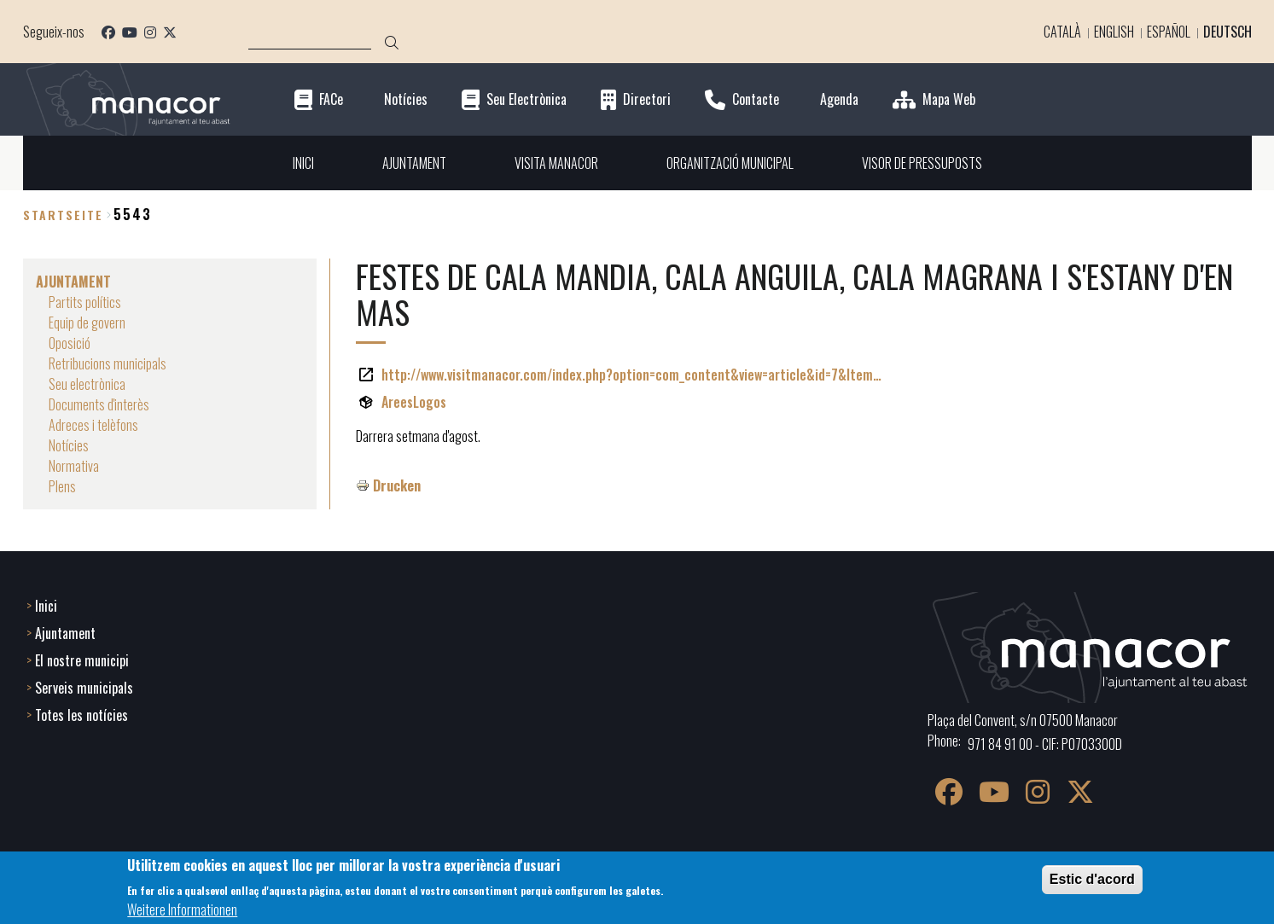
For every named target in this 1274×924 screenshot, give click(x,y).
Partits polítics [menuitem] (85, 302)
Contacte (755, 99)
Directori (647, 99)
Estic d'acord (1092, 879)
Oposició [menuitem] (69, 343)
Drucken (397, 485)
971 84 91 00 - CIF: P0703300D (1045, 744)
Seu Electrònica (526, 99)
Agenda (839, 99)
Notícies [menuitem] (69, 445)
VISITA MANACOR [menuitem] (556, 163)
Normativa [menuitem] (74, 466)
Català (1062, 31)
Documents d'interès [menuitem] (99, 404)
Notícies (406, 99)
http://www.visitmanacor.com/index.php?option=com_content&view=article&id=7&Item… (631, 374)
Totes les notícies (81, 715)
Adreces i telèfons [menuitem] (93, 425)
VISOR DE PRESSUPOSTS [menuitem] (922, 163)
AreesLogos (413, 402)
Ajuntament (65, 633)
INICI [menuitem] (303, 163)
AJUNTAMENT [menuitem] (414, 163)
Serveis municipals (84, 687)
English (1114, 31)
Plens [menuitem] (62, 486)
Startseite (63, 215)
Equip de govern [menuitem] (87, 322)
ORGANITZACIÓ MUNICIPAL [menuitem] (730, 163)
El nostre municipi (82, 660)
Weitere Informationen (182, 909)
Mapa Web (948, 99)
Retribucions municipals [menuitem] (107, 363)
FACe (331, 99)
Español (1168, 31)
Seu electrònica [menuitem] (87, 384)
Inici (46, 606)
